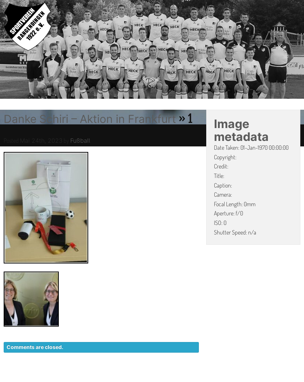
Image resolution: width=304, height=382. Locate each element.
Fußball (80, 140)
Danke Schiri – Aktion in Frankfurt (90, 118)
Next (298, 50)
